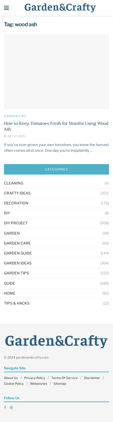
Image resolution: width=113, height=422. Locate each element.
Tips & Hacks (17, 303)
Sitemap (59, 384)
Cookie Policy (14, 384)
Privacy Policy (34, 378)
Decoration (16, 203)
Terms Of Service (64, 378)
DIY (7, 213)
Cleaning (13, 183)
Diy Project (16, 223)
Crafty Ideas (17, 193)
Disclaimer (92, 378)
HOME (9, 293)
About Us (11, 378)
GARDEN (12, 233)
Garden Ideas (18, 263)
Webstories (38, 384)
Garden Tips (15, 116)
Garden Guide (18, 253)
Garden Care (17, 243)
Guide (9, 283)
